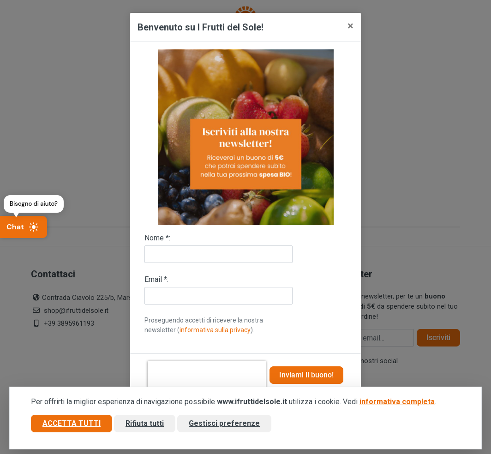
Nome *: (157, 237)
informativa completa (397, 401)
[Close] (350, 26)
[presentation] (207, 375)
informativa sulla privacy (215, 330)
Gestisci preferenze (224, 423)
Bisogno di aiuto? (34, 204)
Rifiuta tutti (145, 423)
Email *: (156, 279)
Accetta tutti (71, 423)
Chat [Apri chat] (22, 227)
